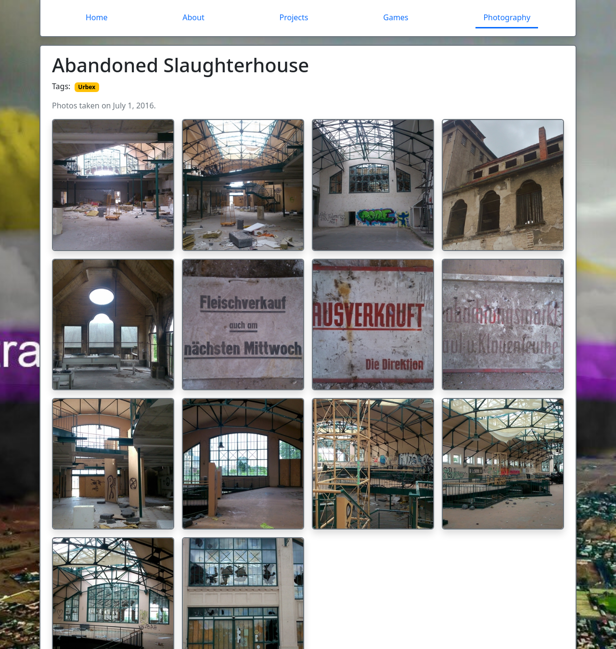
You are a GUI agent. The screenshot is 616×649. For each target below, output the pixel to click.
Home (97, 17)
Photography (506, 17)
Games (395, 17)
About (193, 17)
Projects (294, 17)
